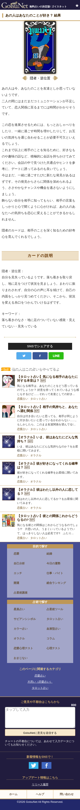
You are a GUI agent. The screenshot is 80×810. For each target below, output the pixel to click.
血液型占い (53, 628)
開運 (16, 582)
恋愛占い (22, 398)
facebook (40, 355)
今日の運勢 (53, 563)
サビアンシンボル (25, 619)
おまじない (21, 658)
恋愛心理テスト (23, 648)
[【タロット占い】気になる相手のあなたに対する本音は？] (40, 385)
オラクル (35, 455)
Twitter (23, 355)
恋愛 (16, 553)
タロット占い (38, 398)
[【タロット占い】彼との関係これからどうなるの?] (40, 524)
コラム (51, 638)
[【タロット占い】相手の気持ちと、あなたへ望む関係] (40, 415)
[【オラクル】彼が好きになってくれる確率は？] (40, 470)
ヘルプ (40, 794)
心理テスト (53, 648)
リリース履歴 (40, 784)
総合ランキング (56, 582)
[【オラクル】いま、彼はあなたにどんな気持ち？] (40, 444)
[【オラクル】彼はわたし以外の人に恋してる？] (40, 496)
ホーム (13, 794)
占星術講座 (21, 592)
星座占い (19, 609)
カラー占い (21, 628)
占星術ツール (55, 609)
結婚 (49, 553)
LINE (56, 355)
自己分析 (19, 563)
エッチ (18, 573)
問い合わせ (67, 794)
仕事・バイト (55, 573)
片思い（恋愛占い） (40, 681)
